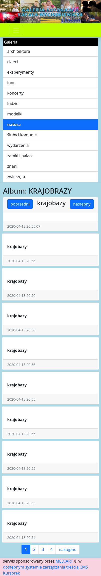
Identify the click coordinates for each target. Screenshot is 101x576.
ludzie (12, 103)
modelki (14, 114)
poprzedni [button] (20, 204)
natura (14, 124)
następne (67, 549)
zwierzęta (16, 176)
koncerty (15, 93)
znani (12, 166)
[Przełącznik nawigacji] (16, 30)
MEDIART (64, 561)
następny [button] (81, 204)
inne (11, 82)
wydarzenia (18, 145)
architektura (18, 51)
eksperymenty (20, 72)
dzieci (12, 61)
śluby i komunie (22, 135)
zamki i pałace (20, 155)
